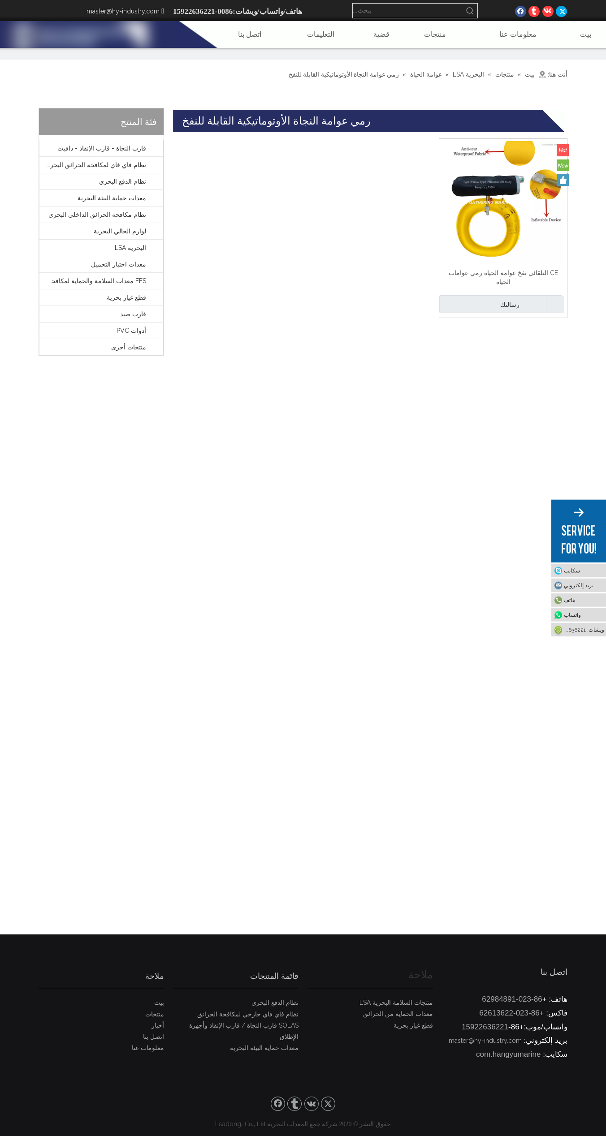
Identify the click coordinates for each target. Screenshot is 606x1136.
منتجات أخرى (128, 347)
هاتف (569, 600)
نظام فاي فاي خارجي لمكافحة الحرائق (248, 1014)
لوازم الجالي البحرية (120, 231)
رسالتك (480, 304)
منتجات (154, 1014)
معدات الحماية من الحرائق (398, 1013)
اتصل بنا (153, 1036)
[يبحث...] (408, 11)
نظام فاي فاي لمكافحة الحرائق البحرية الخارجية (92, 164)
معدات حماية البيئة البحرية (112, 198)
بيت (159, 1002)
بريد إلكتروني (578, 585)
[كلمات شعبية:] (470, 11)
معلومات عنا (148, 1047)
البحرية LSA (130, 247)
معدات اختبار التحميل (118, 264)
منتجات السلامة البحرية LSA (396, 1002)
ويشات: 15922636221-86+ (577, 630)
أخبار (158, 1025)
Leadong (228, 1123)
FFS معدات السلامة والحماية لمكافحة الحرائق (92, 280)
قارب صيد (133, 314)
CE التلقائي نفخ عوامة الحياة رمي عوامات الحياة (503, 277)
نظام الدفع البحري (122, 181)
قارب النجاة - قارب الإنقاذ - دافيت (101, 148)
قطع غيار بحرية (126, 297)
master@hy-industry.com (123, 11)
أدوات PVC (131, 330)
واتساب (572, 615)
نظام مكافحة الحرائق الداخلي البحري (97, 214)
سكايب (572, 571)
